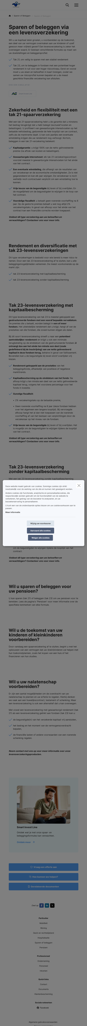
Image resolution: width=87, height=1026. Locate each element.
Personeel (43, 966)
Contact (43, 984)
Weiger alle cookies (41, 538)
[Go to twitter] (53, 905)
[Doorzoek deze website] (67, 5)
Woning (43, 928)
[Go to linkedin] (47, 905)
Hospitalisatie (43, 938)
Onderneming (43, 961)
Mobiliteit (43, 923)
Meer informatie (12, 512)
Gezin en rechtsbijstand (43, 933)
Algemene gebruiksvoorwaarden (43, 1022)
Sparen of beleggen (43, 942)
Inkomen (43, 971)
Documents (44, 989)
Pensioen (43, 947)
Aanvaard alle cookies (40, 530)
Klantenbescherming (44, 994)
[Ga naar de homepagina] (17, 5)
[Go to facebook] (42, 905)
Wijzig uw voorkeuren (40, 523)
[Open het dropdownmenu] (75, 5)
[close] (79, 485)
